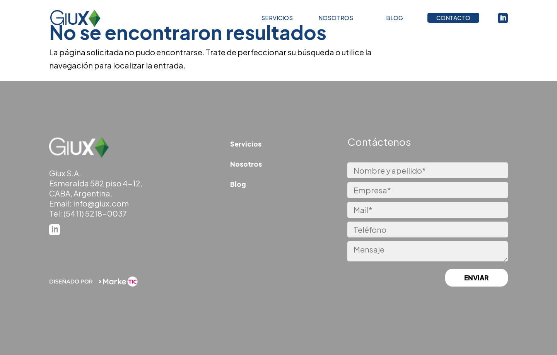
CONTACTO (453, 19)
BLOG (394, 19)
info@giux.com (101, 203)
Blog (238, 184)
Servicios (245, 144)
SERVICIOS (277, 19)
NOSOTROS (335, 19)
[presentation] (385, 278)
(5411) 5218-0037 (95, 213)
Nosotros (246, 164)
